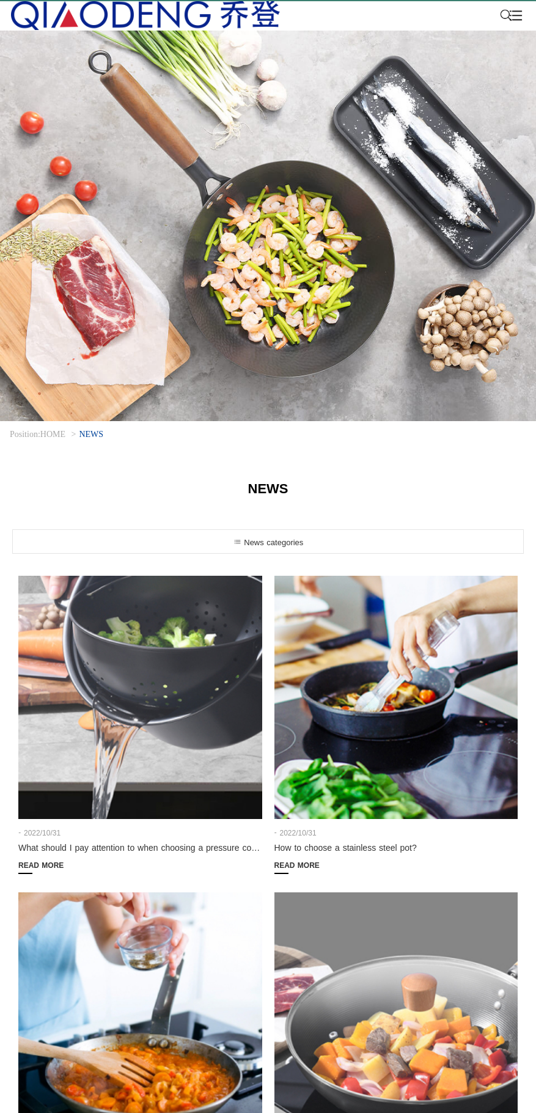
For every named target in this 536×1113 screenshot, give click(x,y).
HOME (52, 434)
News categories (268, 542)
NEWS (91, 434)
